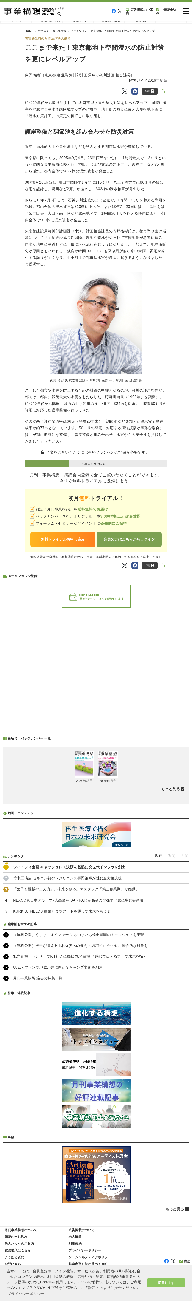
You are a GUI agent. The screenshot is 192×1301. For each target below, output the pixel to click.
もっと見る (170, 789)
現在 (158, 856)
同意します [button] (166, 1283)
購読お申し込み (16, 1236)
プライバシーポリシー (85, 1250)
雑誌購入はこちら (18, 1250)
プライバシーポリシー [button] (26, 1294)
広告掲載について (82, 1230)
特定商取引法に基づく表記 (88, 1264)
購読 (184, 1261)
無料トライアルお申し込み (63, 539)
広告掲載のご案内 (139, 11)
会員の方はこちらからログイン (129, 539)
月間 (185, 856)
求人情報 (75, 1236)
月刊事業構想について (21, 1230)
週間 (171, 856)
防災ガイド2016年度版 (148, 80)
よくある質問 (14, 1257)
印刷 (149, 91)
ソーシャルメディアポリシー (90, 1257)
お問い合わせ (14, 1264)
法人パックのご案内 (19, 1243)
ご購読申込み (166, 11)
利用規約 (75, 1243)
